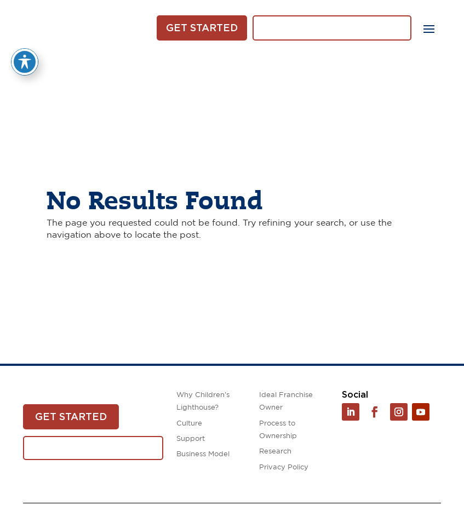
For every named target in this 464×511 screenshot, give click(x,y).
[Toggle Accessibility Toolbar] (25, 52)
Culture (189, 424)
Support (190, 439)
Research (275, 452)
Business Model (203, 454)
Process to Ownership (278, 430)
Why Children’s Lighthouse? (203, 401)
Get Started (202, 27)
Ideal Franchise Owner (286, 401)
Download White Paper (332, 27)
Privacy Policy (283, 467)
